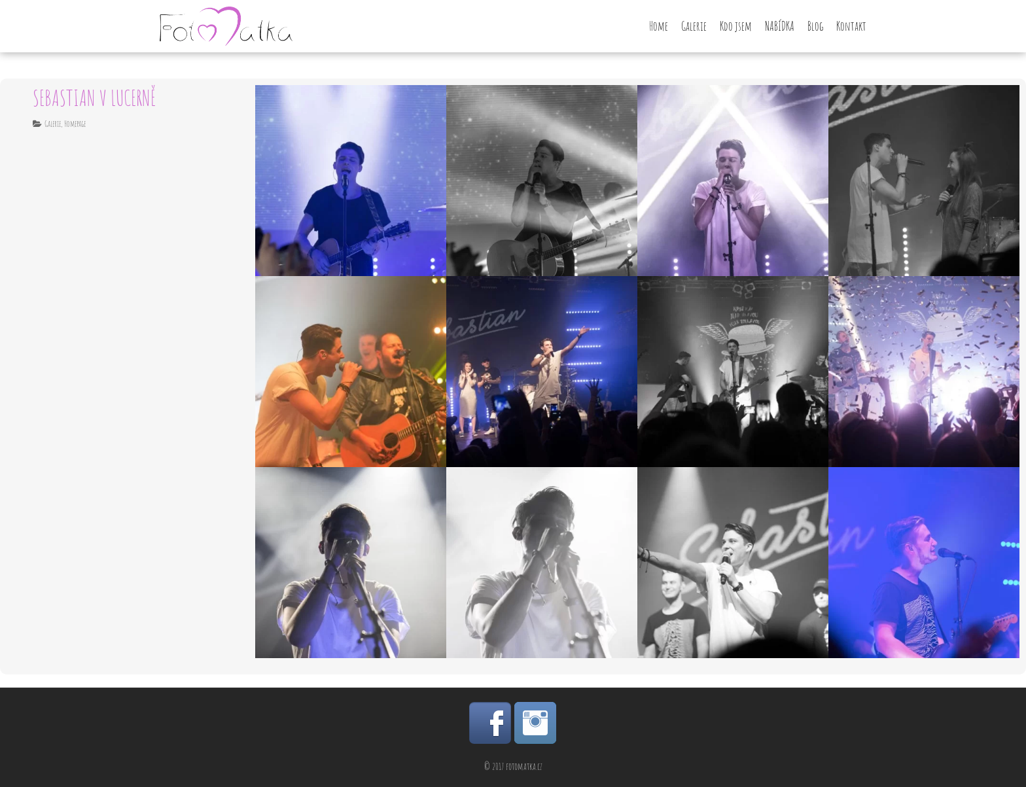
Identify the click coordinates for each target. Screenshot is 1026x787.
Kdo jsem (736, 26)
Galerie (694, 26)
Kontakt (851, 26)
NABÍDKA (779, 26)
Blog (815, 26)
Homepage (75, 123)
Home (658, 26)
